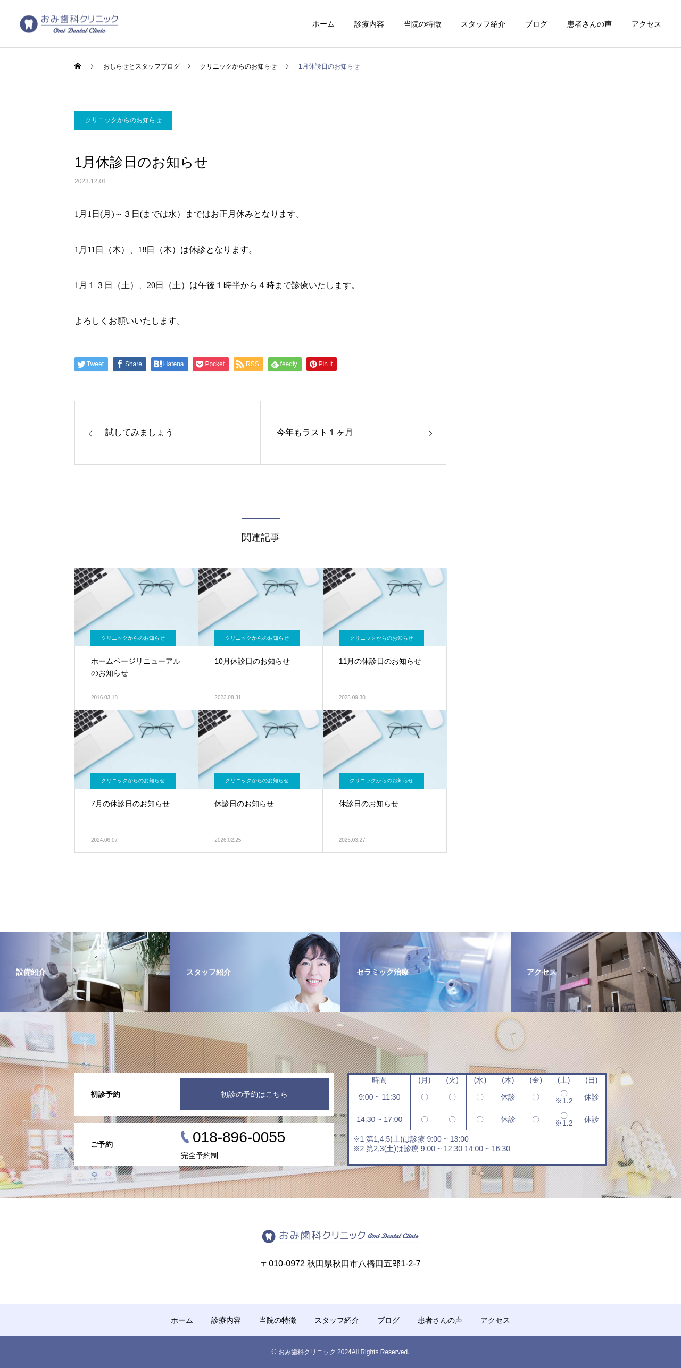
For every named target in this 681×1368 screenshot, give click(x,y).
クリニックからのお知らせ (123, 120)
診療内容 (369, 24)
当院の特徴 (422, 24)
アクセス (646, 24)
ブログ (536, 24)
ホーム (323, 24)
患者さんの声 (589, 24)
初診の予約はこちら (254, 1094)
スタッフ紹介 (483, 24)
